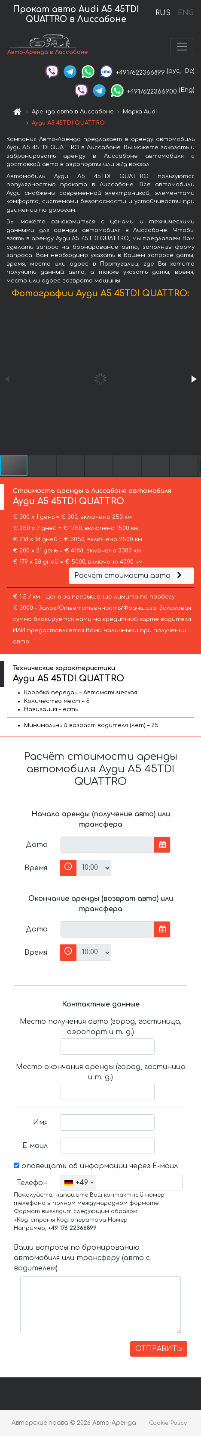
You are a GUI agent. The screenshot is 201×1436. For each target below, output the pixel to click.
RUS (163, 13)
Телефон (32, 1183)
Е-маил (35, 1146)
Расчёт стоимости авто (129, 576)
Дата (37, 845)
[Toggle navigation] (182, 46)
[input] (108, 845)
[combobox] (78, 1183)
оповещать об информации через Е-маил (96, 1166)
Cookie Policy (168, 1423)
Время (35, 868)
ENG (185, 13)
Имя (40, 1122)
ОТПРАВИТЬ (158, 1349)
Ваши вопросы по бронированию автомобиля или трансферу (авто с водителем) (82, 1258)
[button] (193, 379)
